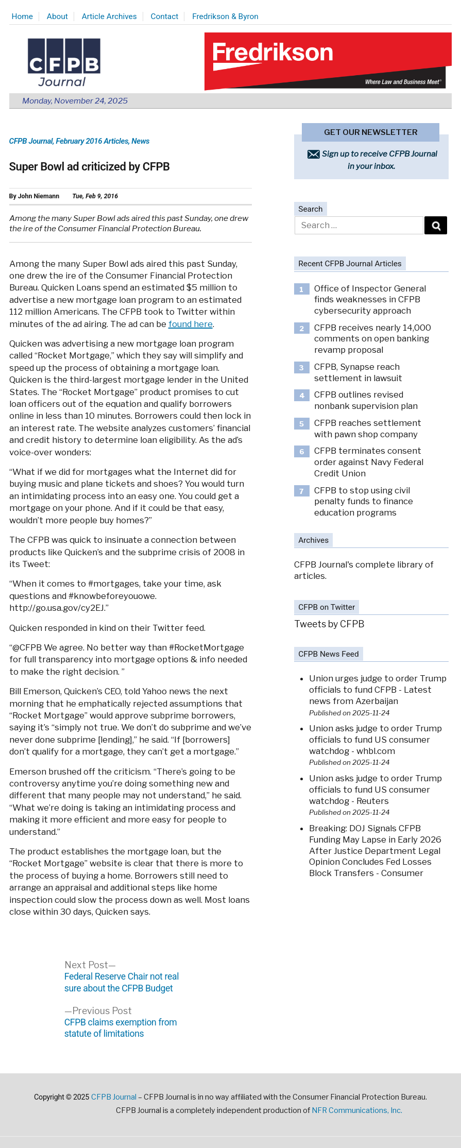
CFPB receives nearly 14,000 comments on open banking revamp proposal (372, 338)
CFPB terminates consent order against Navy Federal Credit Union (368, 462)
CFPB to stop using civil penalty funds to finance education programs (363, 501)
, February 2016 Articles (90, 141)
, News (138, 141)
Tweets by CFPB (329, 624)
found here (190, 324)
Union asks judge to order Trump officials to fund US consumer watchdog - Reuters (375, 789)
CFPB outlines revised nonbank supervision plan (366, 400)
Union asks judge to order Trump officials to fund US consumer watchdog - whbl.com (375, 739)
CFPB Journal (31, 141)
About (57, 16)
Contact (165, 16)
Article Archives (109, 16)
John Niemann (38, 196)
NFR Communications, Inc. (357, 1110)
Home (22, 16)
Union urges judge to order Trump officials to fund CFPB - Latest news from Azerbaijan (378, 689)
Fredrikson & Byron (225, 16)
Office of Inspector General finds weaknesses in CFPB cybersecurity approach (370, 299)
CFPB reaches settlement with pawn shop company (367, 428)
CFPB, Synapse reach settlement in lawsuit (358, 372)
